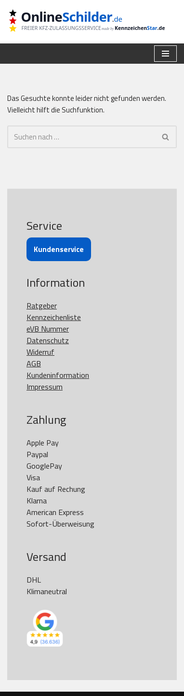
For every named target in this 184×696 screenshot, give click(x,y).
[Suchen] (81, 136)
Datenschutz (47, 340)
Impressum (44, 386)
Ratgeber (41, 305)
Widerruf (40, 352)
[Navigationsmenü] (165, 53)
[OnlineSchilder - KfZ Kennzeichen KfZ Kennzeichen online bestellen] (92, 22)
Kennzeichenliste (53, 317)
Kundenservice (59, 249)
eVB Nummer (47, 328)
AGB (33, 363)
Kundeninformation (57, 375)
